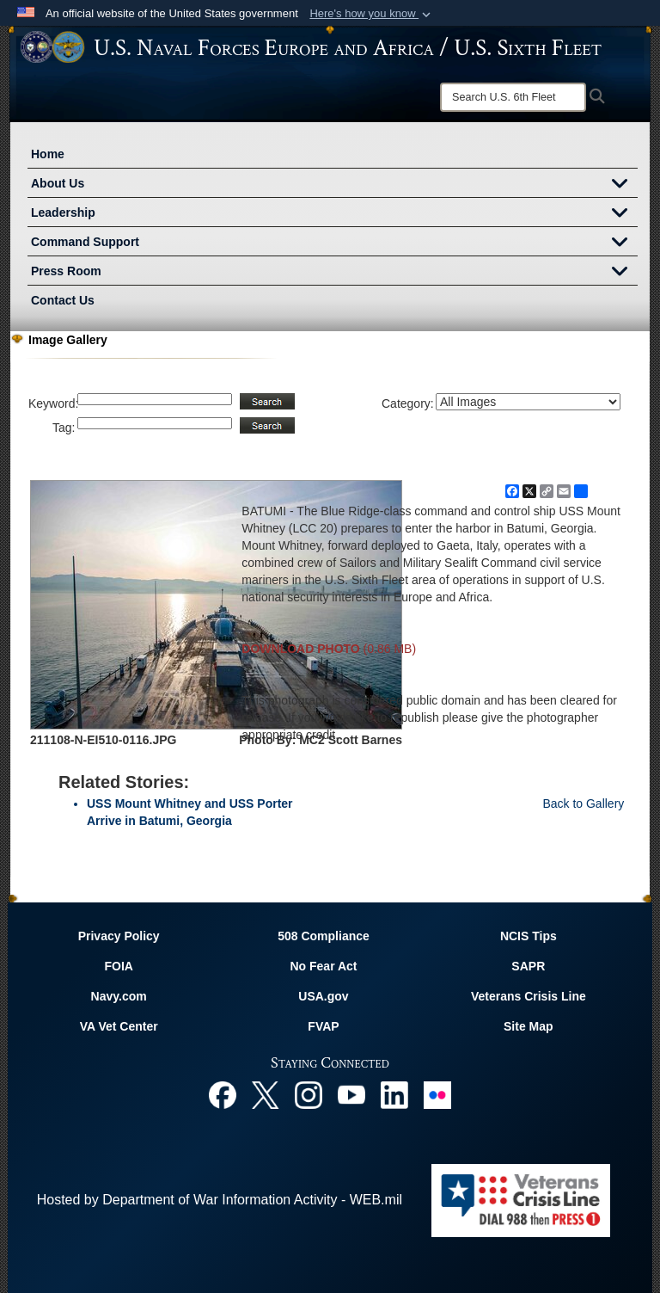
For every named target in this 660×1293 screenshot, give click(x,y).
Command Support (334, 243)
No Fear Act (323, 966)
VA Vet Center (119, 1026)
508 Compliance (324, 936)
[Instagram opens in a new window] (308, 1094)
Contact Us (63, 300)
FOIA (118, 966)
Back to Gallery (583, 803)
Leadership (334, 214)
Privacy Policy (119, 936)
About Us (334, 184)
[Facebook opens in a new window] (222, 1094)
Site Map (528, 1026)
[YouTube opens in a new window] (351, 1094)
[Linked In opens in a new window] (394, 1094)
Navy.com (119, 996)
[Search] (513, 97)
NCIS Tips (528, 936)
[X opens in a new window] (265, 1094)
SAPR (528, 966)
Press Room (334, 272)
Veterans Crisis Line (528, 996)
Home (47, 154)
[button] (371, 13)
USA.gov (323, 996)
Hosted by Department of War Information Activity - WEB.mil (219, 1199)
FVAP (323, 1026)
